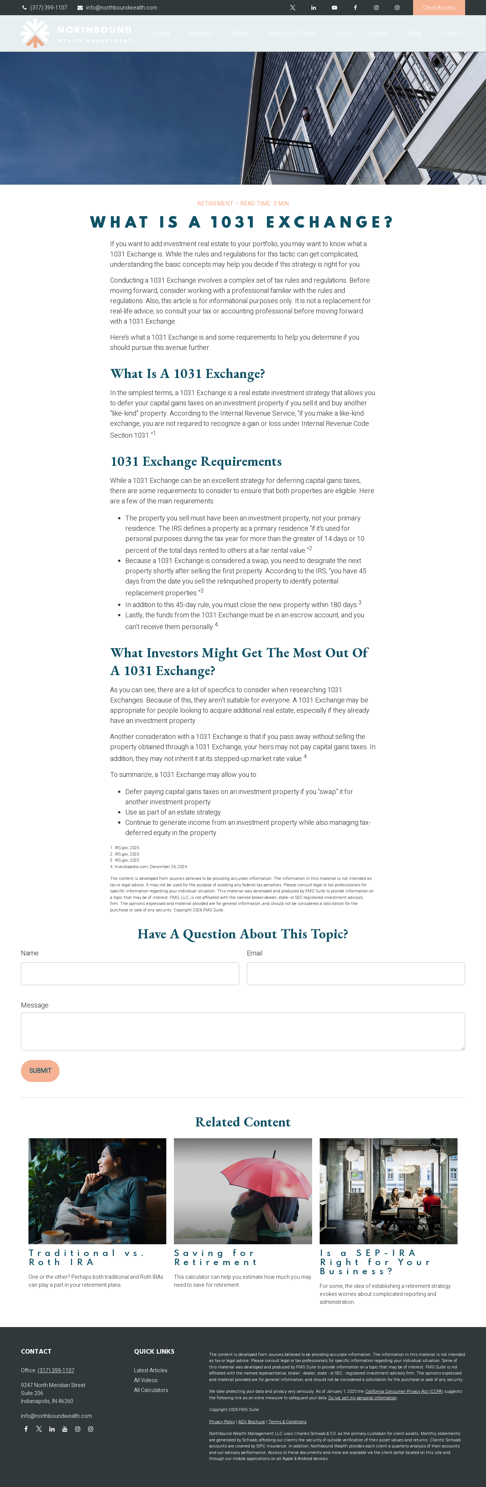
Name (30, 953)
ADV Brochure (251, 1422)
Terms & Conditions (287, 1422)
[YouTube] (334, 7)
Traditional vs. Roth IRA (87, 1258)
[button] (161, 33)
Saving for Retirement (217, 1258)
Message (35, 1005)
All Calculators (151, 1390)
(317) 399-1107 (44, 8)
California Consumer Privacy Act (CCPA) (404, 1391)
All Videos (146, 1380)
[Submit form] (40, 1071)
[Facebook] (355, 7)
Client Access (439, 8)
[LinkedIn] (313, 7)
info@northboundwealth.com (117, 8)
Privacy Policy (222, 1422)
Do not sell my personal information (362, 1398)
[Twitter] (292, 7)
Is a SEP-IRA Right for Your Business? (376, 1262)
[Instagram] (397, 7)
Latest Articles (150, 1371)
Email (254, 953)
